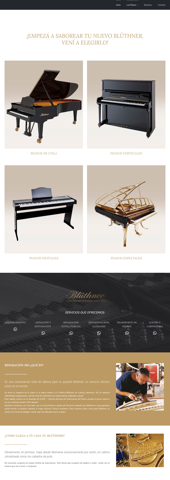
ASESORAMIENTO (15, 322)
